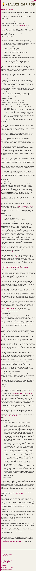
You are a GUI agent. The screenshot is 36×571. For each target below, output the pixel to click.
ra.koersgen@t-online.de (8, 554)
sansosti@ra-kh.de (5, 27)
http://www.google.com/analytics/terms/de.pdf (11, 541)
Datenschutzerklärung (9, 567)
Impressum (3, 567)
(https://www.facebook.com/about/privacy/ (25, 383)
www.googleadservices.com (8, 308)
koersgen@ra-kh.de (23, 25)
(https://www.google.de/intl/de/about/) (24, 206)
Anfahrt (6, 569)
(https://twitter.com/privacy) (11, 415)
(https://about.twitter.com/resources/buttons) (22, 393)
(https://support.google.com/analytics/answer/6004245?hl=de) (14, 267)
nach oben (10, 569)
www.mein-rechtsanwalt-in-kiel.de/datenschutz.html (12, 531)
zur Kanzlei (3, 569)
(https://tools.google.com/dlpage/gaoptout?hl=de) (12, 251)
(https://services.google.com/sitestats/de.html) (11, 311)
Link (17, 256)
